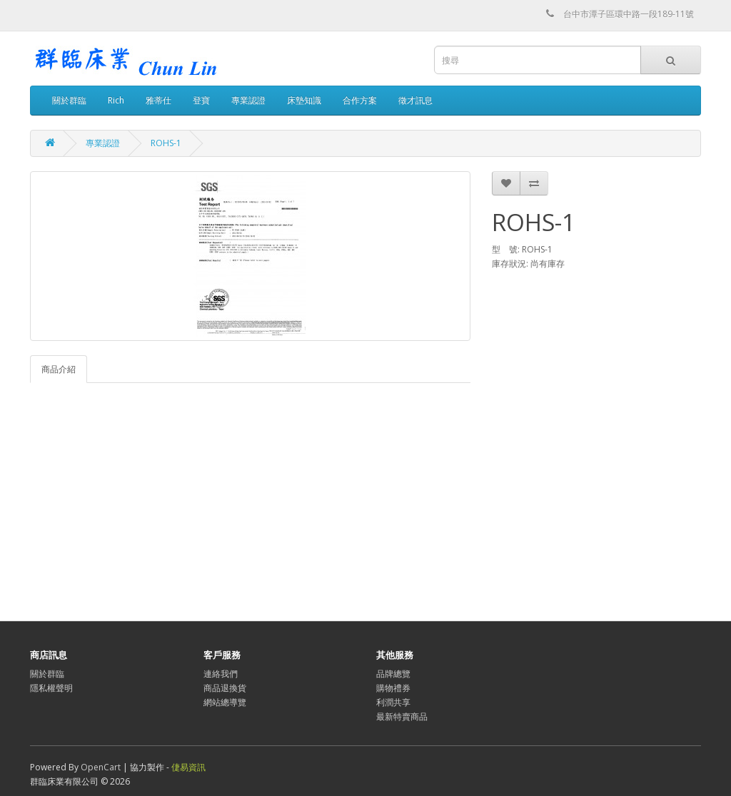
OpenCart (101, 767)
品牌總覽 (393, 674)
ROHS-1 (166, 143)
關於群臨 (69, 100)
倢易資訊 (188, 767)
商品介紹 (58, 369)
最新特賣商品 (402, 716)
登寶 (201, 100)
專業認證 (248, 100)
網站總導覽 (224, 702)
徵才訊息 (415, 100)
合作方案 (360, 100)
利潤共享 (393, 702)
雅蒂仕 (158, 100)
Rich (116, 100)
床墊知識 (304, 100)
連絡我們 (220, 674)
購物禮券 (393, 688)
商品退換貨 (224, 688)
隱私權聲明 (51, 688)
